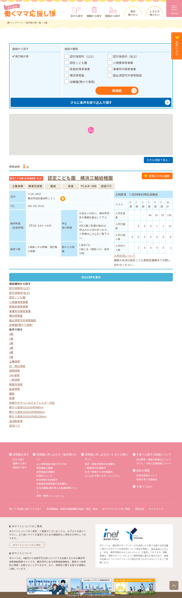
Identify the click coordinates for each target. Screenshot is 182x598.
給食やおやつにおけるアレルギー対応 (32, 403)
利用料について (44, 476)
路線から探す (20, 463)
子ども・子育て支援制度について (153, 463)
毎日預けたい (133, 13)
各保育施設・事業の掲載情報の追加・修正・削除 (72, 509)
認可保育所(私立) (19, 293)
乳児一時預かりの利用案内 (99, 472)
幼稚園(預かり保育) (21, 325)
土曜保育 (14, 361)
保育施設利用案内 (45, 472)
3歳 (11, 348)
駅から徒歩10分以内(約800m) (27, 412)
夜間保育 (14, 370)
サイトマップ (156, 509)
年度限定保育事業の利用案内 (51, 483)
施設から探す (112, 16)
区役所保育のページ (146, 475)
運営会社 (139, 509)
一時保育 (14, 380)
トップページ (16, 22)
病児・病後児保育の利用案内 (100, 464)
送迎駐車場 (16, 421)
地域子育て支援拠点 (146, 479)
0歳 (11, 334)
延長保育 (14, 389)
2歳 (11, 343)
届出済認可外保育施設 (22, 320)
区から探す (77, 16)
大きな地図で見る (157, 160)
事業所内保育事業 (20, 311)
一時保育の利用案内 (95, 468)
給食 (12, 398)
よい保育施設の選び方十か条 (51, 464)
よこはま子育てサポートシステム (102, 476)
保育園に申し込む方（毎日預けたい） (56, 457)
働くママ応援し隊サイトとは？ (25, 509)
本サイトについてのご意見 (116, 509)
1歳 (11, 338)
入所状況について (124, 256)
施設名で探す (20, 467)
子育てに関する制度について (153, 454)
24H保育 (14, 375)
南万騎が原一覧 (33, 22)
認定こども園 (17, 297)
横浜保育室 (16, 315)
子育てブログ (144, 486)
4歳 (11, 352)
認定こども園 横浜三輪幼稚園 (80, 177)
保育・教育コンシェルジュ (50, 495)
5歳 (11, 357)
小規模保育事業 (18, 302)
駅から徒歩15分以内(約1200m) (27, 416)
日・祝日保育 (17, 366)
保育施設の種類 (44, 468)
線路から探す (94, 16)
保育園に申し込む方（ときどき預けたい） (106, 457)
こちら (93, 233)
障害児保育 (16, 384)
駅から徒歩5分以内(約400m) (26, 407)
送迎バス (14, 425)
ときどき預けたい (155, 13)
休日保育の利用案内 (46, 479)
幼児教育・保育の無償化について (153, 459)
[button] (91, 131)
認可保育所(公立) (19, 288)
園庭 (12, 393)
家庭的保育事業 (18, 306)
